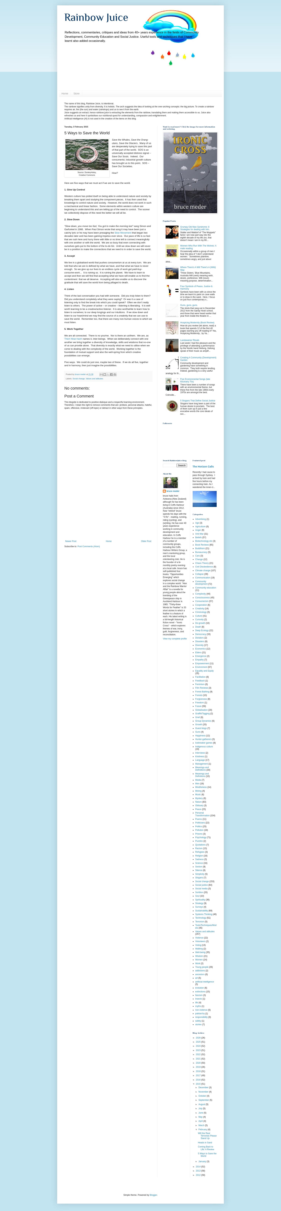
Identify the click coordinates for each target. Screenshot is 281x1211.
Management (201, 764)
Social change (79, 379)
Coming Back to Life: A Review (206, 1148)
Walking (199, 948)
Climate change (202, 570)
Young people (201, 967)
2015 (198, 1084)
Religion (199, 855)
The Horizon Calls (203, 466)
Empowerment (202, 663)
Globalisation (201, 710)
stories (198, 1024)
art (196, 978)
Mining (198, 791)
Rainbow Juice (96, 17)
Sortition (199, 892)
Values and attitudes (94, 379)
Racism (199, 848)
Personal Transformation (202, 814)
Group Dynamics (203, 721)
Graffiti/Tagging (202, 713)
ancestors (200, 974)
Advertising (200, 519)
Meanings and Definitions (202, 774)
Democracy (200, 634)
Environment (201, 667)
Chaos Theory (202, 563)
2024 (198, 1046)
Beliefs (198, 537)
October (202, 1096)
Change (199, 559)
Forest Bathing (202, 691)
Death (198, 627)
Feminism (200, 684)
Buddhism (200, 548)
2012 (198, 1175)
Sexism (198, 866)
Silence (198, 870)
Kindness (199, 756)
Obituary (199, 805)
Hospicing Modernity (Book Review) (197, 322)
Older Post (146, 541)
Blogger (153, 1195)
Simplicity (199, 874)
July (200, 1108)
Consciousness (202, 597)
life (196, 1002)
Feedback (200, 680)
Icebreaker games (204, 743)
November (203, 1092)
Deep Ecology (202, 630)
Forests (199, 695)
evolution (199, 988)
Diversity (199, 645)
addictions (200, 970)
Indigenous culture (204, 746)
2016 (198, 1080)
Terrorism (199, 921)
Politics (198, 826)
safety (198, 1021)
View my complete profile (175, 638)
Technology (200, 918)
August (202, 1104)
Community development (201, 582)
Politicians (200, 822)
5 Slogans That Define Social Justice (197, 400)
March (201, 1125)
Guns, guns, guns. (189, 305)
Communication (202, 577)
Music (198, 794)
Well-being (200, 952)
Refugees (199, 852)
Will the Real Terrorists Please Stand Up (207, 1136)
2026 (198, 1038)
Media (198, 780)
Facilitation (200, 677)
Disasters (199, 641)
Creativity (199, 608)
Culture (198, 616)
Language (200, 760)
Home (64, 93)
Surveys (199, 907)
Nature (198, 802)
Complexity (200, 594)
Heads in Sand (205, 1142)
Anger (198, 530)
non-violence (201, 1010)
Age (197, 523)
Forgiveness (201, 699)
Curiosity (199, 619)
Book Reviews (202, 545)
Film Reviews (201, 688)
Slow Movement (123, 232)
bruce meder (172, 491)
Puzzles (199, 841)
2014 (198, 1166)
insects (198, 999)
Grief (197, 717)
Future (198, 706)
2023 (198, 1050)
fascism (199, 995)
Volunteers (200, 941)
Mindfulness (201, 787)
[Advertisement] (108, 513)
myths (198, 1006)
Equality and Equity (204, 671)
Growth (198, 724)
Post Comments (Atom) (88, 546)
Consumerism (202, 601)
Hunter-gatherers (203, 739)
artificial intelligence (204, 982)
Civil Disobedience (204, 566)
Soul (197, 896)
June (201, 1113)
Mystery (199, 798)
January (202, 1161)
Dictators (199, 638)
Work (197, 963)
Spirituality (200, 899)
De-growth (200, 623)
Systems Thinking (203, 914)
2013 (198, 1171)
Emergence (200, 656)
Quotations (200, 845)
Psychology (200, 837)
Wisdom (199, 956)
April (200, 1121)
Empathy (199, 659)
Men (197, 783)
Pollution (199, 830)
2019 (198, 1067)
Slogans (199, 877)
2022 (198, 1054)
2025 (198, 1042)
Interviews (200, 753)
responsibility (201, 1017)
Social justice (201, 885)
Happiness (200, 735)
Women (199, 959)
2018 (198, 1071)
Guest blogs (201, 728)
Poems (198, 819)
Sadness (199, 859)
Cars (197, 556)
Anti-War (199, 534)
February (203, 1129)
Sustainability (201, 910)
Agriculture (200, 526)
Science (199, 863)
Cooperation (201, 605)
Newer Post (70, 541)
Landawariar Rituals (189, 340)
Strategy (199, 903)
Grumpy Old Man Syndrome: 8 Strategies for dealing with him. (195, 228)
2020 (198, 1063)
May (200, 1117)
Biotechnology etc (203, 541)
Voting (198, 945)
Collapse (199, 574)
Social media (201, 888)
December (203, 1087)
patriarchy (200, 1013)
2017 (198, 1075)
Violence (199, 938)
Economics (200, 649)
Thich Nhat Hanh (73, 338)
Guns (198, 732)
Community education (205, 587)
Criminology (201, 612)
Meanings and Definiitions (202, 768)
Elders (198, 652)
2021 (198, 1059)
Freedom (199, 702)
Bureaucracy (201, 552)
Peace (198, 809)
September (203, 1100)
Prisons (199, 834)
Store (76, 93)
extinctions (200, 991)
